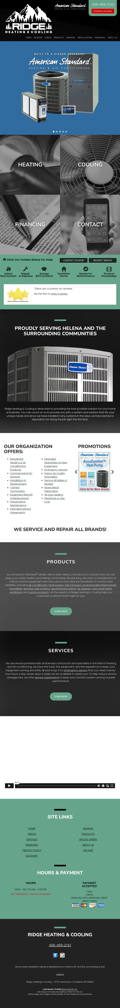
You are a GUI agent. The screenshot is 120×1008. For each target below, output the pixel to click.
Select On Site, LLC (69, 989)
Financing (100, 37)
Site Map (88, 850)
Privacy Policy (32, 850)
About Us (112, 37)
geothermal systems (63, 589)
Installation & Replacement (18, 482)
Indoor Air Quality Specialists (54, 475)
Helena (60, 974)
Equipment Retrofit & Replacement (21, 496)
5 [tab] (67, 132)
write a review (59, 294)
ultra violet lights (102, 589)
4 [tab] (63, 132)
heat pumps (56, 585)
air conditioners (38, 585)
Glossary (32, 856)
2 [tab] (57, 132)
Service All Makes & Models (55, 482)
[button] (73, 260)
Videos (48, 37)
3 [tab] (60, 132)
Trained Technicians (17, 489)
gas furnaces (73, 585)
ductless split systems (37, 589)
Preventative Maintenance (18, 503)
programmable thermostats (99, 585)
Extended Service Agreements (20, 510)
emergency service (75, 670)
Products (59, 37)
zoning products (39, 592)
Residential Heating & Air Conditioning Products (18, 464)
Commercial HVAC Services (21, 475)
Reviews (38, 37)
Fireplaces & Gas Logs (54, 500)
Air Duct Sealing (53, 495)
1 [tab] (54, 132)
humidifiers (15, 589)
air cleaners (84, 589)
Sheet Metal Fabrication (51, 489)
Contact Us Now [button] (102, 11)
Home (28, 37)
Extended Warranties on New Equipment (55, 462)
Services (70, 37)
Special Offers (85, 37)
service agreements (47, 677)
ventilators (16, 592)
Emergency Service (56, 470)
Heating (30, 164)
